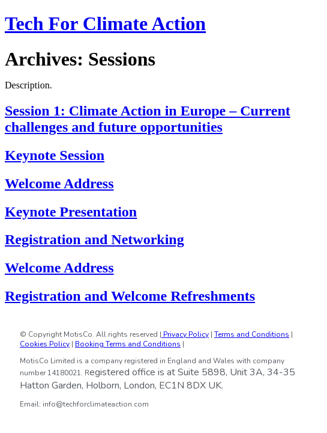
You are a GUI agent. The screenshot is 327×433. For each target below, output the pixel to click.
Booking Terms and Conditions (128, 344)
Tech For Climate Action (105, 23)
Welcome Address (59, 183)
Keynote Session (54, 155)
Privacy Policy (185, 334)
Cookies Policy (45, 344)
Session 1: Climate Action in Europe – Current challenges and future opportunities (147, 119)
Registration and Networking (94, 239)
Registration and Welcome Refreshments (130, 296)
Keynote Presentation (71, 212)
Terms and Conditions (251, 334)
